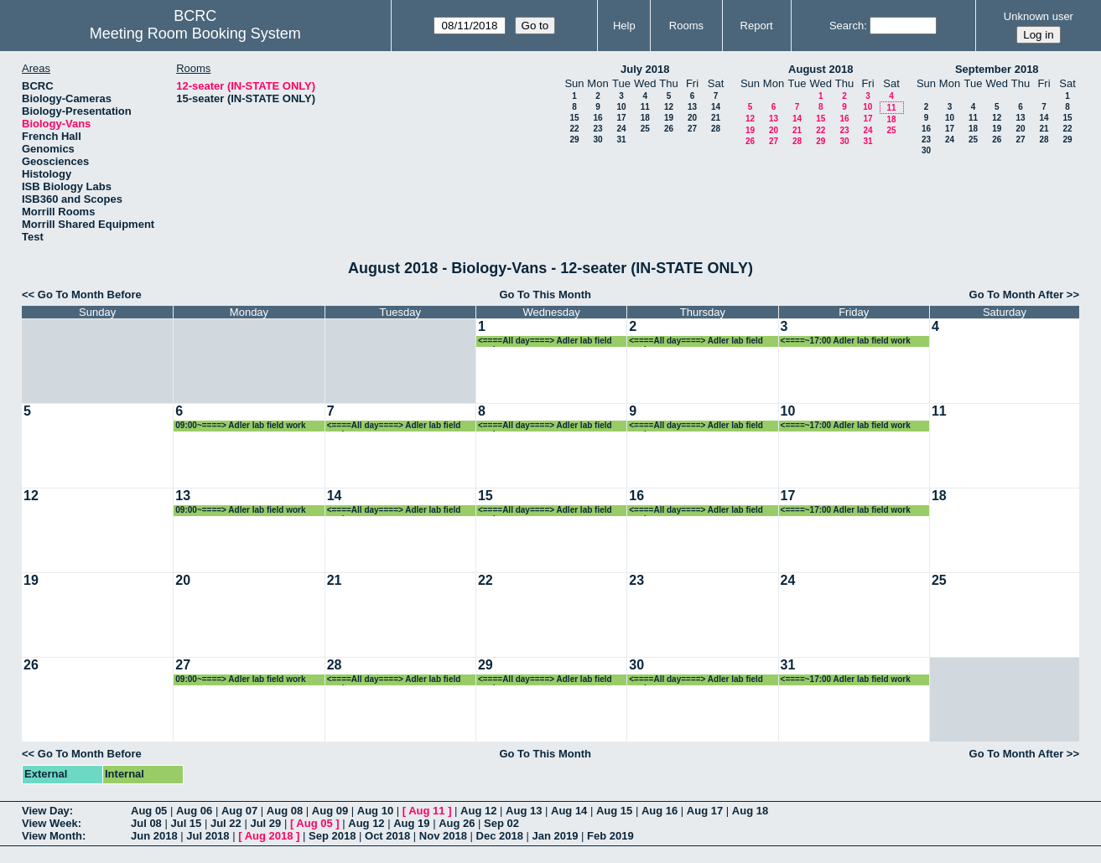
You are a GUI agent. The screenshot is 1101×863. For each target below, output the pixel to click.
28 (715, 128)
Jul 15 (185, 823)
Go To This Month (545, 294)
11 (645, 106)
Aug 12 (478, 810)
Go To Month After (1016, 294)
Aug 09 (330, 810)
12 (668, 106)
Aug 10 (375, 810)
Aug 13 (524, 810)
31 (621, 139)
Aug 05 (149, 810)
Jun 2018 (154, 835)
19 (668, 117)
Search (846, 25)
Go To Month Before (90, 294)
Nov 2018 (443, 835)
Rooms (686, 25)
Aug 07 (239, 810)
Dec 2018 (499, 835)
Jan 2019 (555, 835)
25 (645, 128)
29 (574, 139)
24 (621, 128)
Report (756, 25)
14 (715, 106)
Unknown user (1038, 16)
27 (692, 128)
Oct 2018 (387, 835)
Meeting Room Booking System (195, 33)
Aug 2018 (269, 835)
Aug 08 (285, 810)
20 (692, 117)
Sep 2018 (332, 835)
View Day (46, 810)
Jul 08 (146, 823)
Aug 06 (194, 810)
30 (597, 139)
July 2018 (645, 69)
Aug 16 (659, 810)
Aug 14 (569, 810)
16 (597, 117)
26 (668, 128)
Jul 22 (225, 823)
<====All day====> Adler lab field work (545, 341)
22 (574, 128)
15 (574, 117)
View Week (50, 823)
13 (692, 106)
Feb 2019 (610, 835)
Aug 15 (614, 810)
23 (597, 128)
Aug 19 (411, 823)
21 (715, 117)
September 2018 (997, 69)
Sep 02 (501, 823)
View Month (52, 835)
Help (624, 25)
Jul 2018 (207, 835)
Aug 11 (426, 810)
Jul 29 (265, 823)
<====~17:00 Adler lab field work (846, 340)
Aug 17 (705, 810)
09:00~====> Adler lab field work (240, 425)
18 (645, 117)
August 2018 (820, 69)
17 (621, 117)
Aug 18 (750, 810)
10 (621, 106)
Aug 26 (457, 823)
